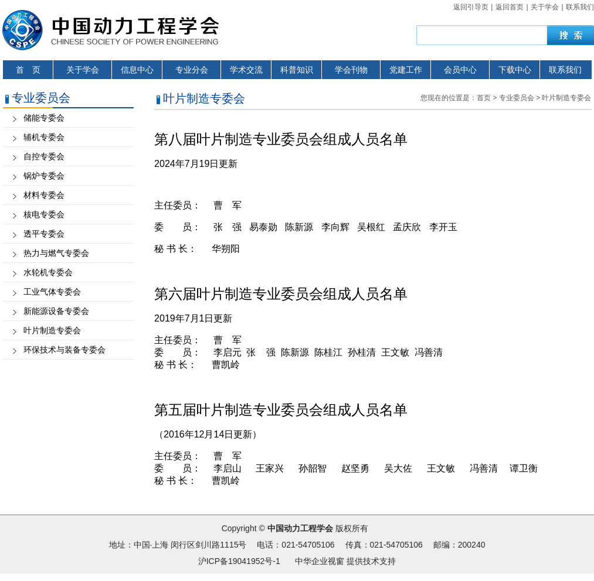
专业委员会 (516, 98)
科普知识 (296, 69)
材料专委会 (44, 195)
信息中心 (137, 69)
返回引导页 (470, 7)
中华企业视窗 (319, 561)
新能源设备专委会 (56, 311)
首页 (484, 98)
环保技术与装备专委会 (64, 349)
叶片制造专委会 (52, 330)
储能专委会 (44, 117)
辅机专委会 (44, 137)
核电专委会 (44, 214)
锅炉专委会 (44, 175)
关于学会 (545, 7)
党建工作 (405, 69)
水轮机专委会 (48, 272)
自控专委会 (44, 156)
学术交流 (246, 69)
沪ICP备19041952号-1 (239, 561)
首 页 (28, 69)
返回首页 (509, 7)
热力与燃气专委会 (56, 253)
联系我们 (580, 7)
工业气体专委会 (52, 291)
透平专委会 (44, 233)
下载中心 (514, 69)
